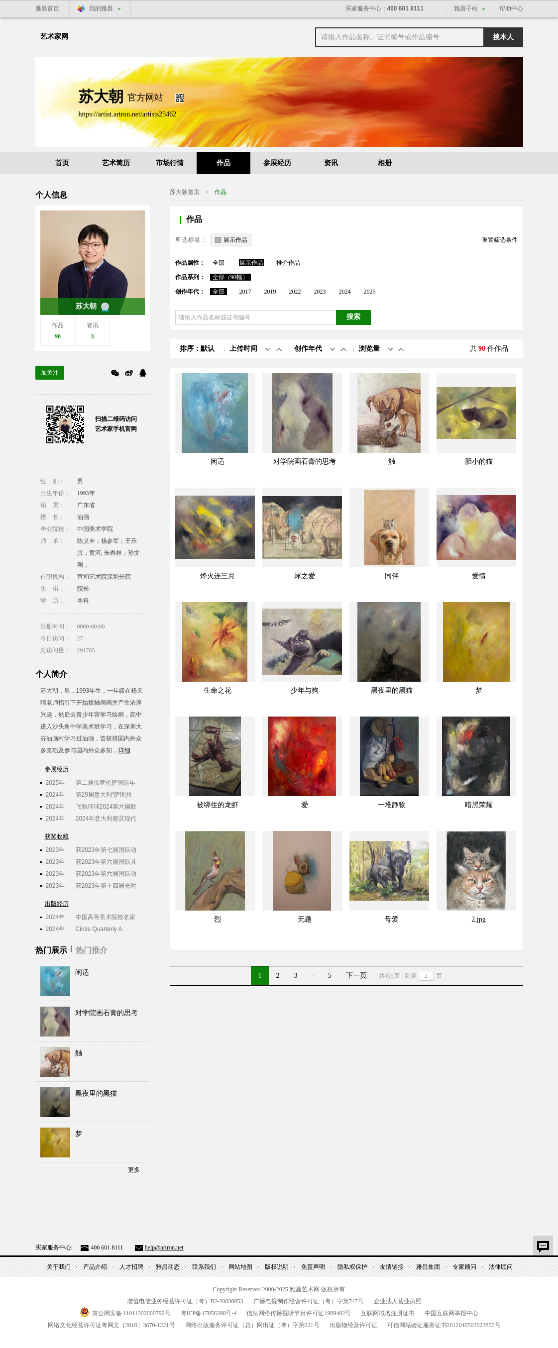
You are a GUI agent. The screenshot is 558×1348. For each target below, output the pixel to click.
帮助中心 (511, 8)
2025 (370, 291)
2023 (320, 291)
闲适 (82, 972)
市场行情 (170, 163)
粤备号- (209, 1313)
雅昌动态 (168, 1266)
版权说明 (277, 1266)
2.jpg (478, 919)
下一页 (356, 975)
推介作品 (288, 262)
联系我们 (204, 1266)
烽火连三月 (217, 576)
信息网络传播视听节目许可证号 (298, 1313)
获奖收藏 (57, 836)
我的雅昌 (101, 8)
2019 (270, 291)
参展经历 (277, 163)
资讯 (331, 163)
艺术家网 (54, 36)
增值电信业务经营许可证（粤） (185, 1301)
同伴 (392, 576)
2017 (245, 291)
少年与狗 (305, 690)
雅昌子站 (466, 8)
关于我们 (59, 1266)
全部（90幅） (230, 277)
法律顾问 (501, 1266)
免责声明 (313, 1266)
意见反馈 (543, 1245)
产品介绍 (95, 1266)
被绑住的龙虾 (217, 805)
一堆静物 (392, 805)
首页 (62, 163)
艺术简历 (116, 163)
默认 (208, 348)
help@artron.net (164, 1247)
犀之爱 (304, 576)
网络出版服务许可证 (252, 1325)
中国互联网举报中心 (451, 1313)
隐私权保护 (352, 1266)
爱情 (479, 576)
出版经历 (57, 903)
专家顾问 (464, 1266)
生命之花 (217, 690)
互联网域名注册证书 (388, 1313)
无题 (305, 919)
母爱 (392, 919)
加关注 (50, 372)
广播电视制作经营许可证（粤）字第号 (308, 1301)
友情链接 (392, 1266)
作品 (223, 163)
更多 (134, 1169)
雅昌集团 (428, 1266)
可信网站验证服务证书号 (444, 1325)
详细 (124, 750)
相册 (385, 163)
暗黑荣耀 (479, 805)
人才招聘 (131, 1266)
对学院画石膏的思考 (106, 1013)
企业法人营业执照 (398, 1301)
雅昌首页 (47, 8)
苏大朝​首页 (185, 192)
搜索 (353, 316)
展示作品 (251, 262)
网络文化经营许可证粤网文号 (111, 1325)
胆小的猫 (479, 461)
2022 (295, 291)
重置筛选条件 (500, 239)
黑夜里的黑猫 (96, 1093)
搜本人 (503, 37)
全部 (218, 262)
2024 (345, 291)
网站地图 (240, 1266)
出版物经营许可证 (353, 1325)
